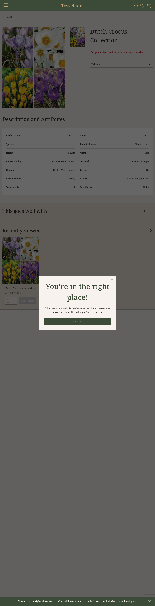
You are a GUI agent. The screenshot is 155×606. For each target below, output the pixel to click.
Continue (77, 321)
